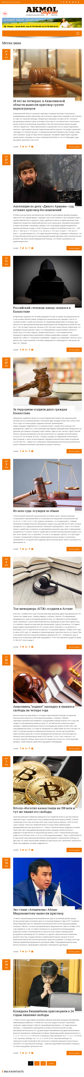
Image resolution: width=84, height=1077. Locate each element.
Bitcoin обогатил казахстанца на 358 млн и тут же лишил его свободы (44, 810)
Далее (51, 1063)
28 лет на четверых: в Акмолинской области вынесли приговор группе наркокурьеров (39, 104)
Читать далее (74, 147)
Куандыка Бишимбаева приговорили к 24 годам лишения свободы (43, 1013)
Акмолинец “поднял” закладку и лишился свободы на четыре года (43, 708)
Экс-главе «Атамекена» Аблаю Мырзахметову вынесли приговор (38, 911)
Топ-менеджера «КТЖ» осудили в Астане (43, 609)
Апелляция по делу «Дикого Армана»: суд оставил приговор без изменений (43, 208)
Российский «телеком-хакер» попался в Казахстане (42, 309)
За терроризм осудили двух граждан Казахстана (40, 411)
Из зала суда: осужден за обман (36, 511)
